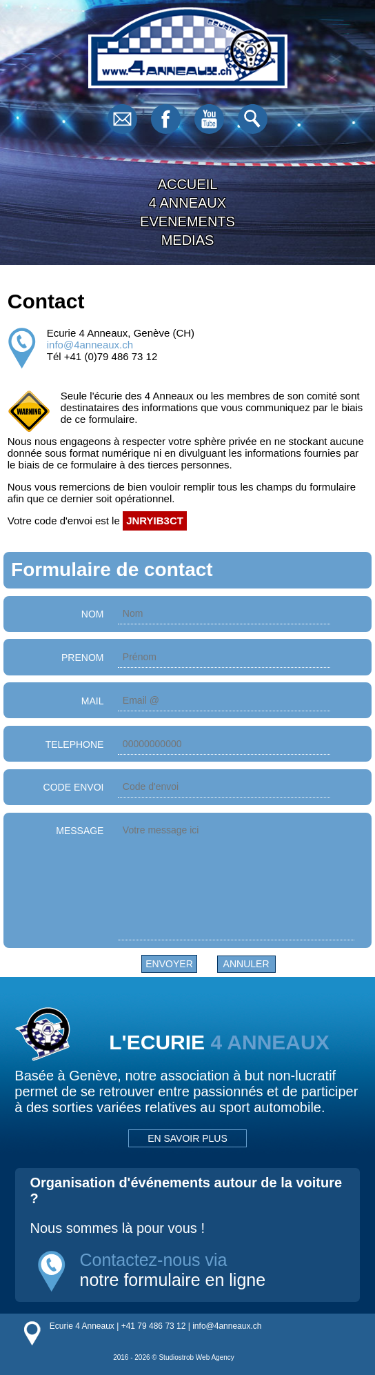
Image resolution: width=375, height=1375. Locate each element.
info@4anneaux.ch (90, 344)
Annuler (246, 963)
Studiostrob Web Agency (196, 1357)
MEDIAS (187, 240)
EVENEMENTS (187, 221)
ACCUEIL (188, 184)
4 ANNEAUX (187, 202)
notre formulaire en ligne (173, 1279)
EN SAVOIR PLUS (187, 1138)
